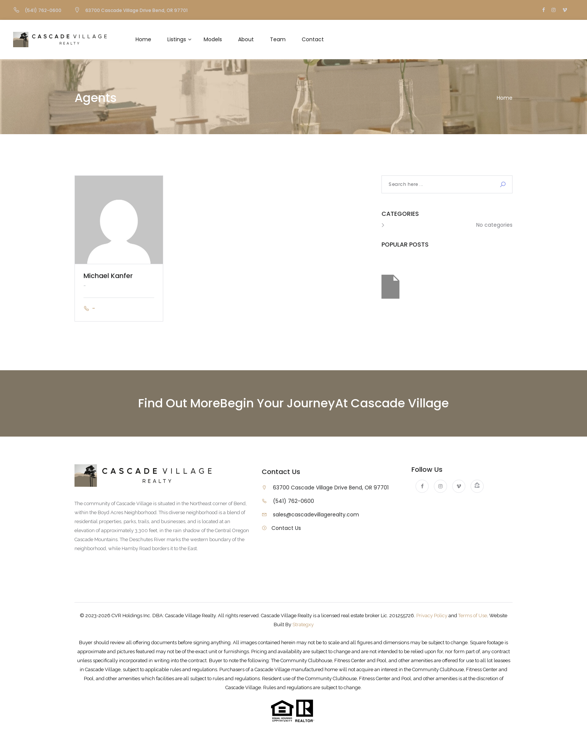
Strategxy (303, 624)
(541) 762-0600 (293, 501)
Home (505, 98)
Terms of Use (472, 615)
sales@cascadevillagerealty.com (316, 514)
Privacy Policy (431, 615)
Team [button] (278, 39)
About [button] (246, 39)
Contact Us (286, 528)
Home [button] (143, 39)
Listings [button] (176, 39)
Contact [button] (313, 39)
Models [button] (213, 39)
